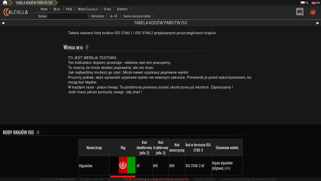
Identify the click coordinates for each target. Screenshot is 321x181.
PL (305, 3)
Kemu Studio (67, 179)
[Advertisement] (160, 110)
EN (316, 3)
